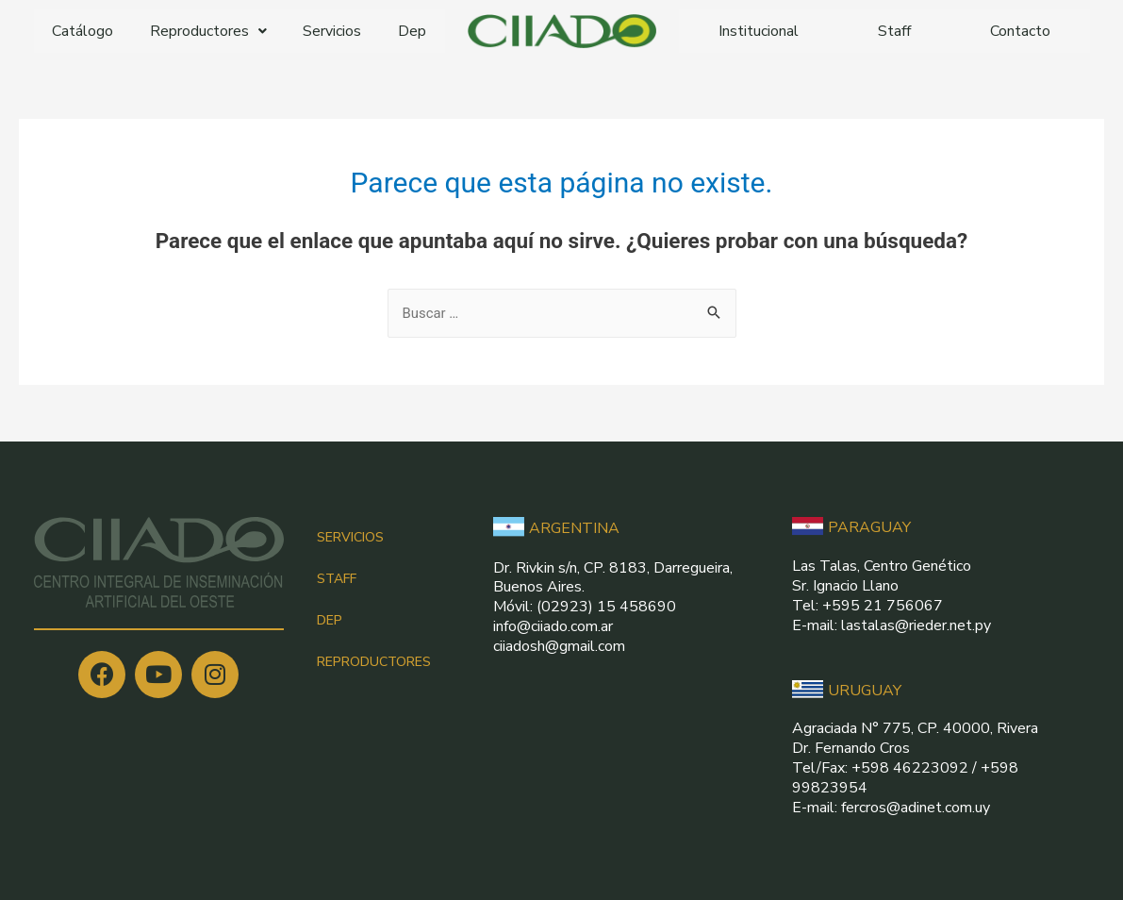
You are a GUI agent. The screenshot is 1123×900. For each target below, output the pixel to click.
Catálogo (82, 31)
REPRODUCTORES (374, 662)
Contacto (1020, 31)
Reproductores (208, 31)
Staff (894, 31)
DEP (329, 620)
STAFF (336, 579)
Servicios (332, 31)
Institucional (758, 31)
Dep (412, 31)
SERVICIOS (350, 537)
